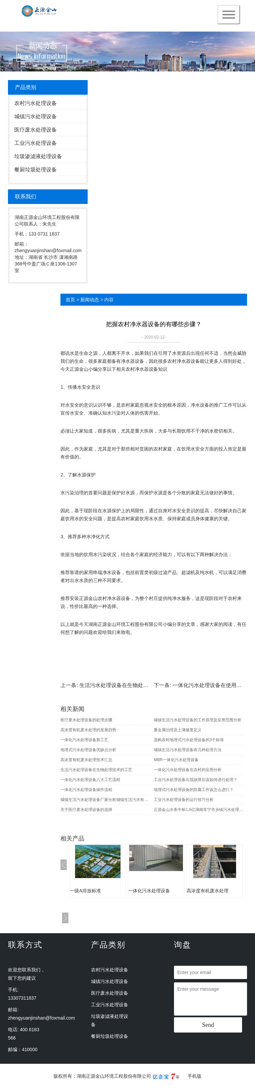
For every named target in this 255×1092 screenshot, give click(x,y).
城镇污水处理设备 (35, 116)
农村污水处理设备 (35, 103)
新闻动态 (89, 299)
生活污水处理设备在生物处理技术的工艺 (127, 685)
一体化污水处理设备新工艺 (84, 740)
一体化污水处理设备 (149, 890)
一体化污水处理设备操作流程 (86, 789)
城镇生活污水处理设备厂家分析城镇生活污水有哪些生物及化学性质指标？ (105, 799)
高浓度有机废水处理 (207, 890)
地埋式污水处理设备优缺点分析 (88, 749)
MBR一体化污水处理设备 (176, 759)
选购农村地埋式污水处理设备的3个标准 (189, 740)
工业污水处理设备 (35, 143)
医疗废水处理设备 (35, 130)
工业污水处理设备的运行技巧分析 (183, 799)
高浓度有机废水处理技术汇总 (86, 759)
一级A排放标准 (85, 890)
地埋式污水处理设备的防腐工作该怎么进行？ (193, 789)
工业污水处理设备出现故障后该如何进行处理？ (195, 779)
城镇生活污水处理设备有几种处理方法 (187, 749)
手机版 (195, 1076)
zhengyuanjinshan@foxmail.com (41, 1018)
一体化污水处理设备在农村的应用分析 (187, 769)
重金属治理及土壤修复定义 (178, 730)
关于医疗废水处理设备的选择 (86, 809)
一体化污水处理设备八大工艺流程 (90, 779)
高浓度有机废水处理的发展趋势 (88, 730)
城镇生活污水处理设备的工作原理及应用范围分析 (197, 720)
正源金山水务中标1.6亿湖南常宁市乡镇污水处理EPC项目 (199, 809)
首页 (70, 299)
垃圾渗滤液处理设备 (38, 156)
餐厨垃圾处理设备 (35, 169)
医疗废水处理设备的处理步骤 (86, 720)
